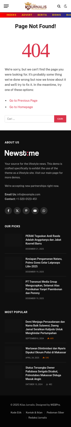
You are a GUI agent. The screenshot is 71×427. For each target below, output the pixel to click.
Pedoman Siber (55, 412)
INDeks (11, 15)
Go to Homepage (21, 107)
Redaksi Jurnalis (37, 417)
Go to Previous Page (23, 100)
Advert (27, 15)
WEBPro (55, 404)
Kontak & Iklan (34, 412)
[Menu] (6, 6)
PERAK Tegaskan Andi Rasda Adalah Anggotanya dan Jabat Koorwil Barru (43, 239)
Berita (42, 15)
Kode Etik (16, 412)
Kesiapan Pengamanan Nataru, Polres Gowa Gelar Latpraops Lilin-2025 (44, 262)
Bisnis (56, 15)
